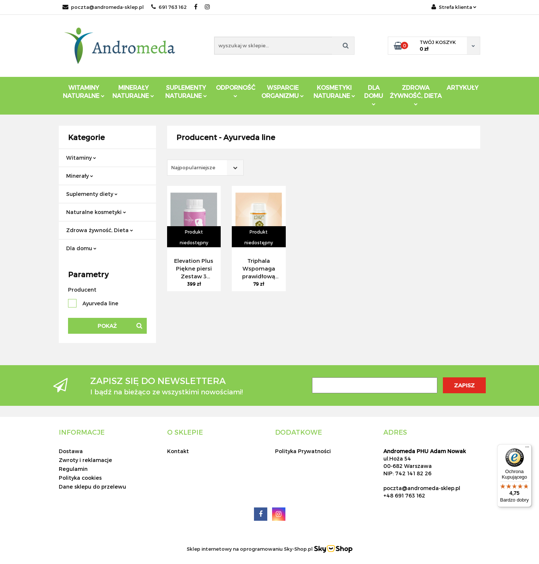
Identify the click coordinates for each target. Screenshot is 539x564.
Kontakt (178, 451)
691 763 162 (169, 7)
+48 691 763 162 (404, 495)
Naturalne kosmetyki (96, 212)
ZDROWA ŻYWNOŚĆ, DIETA (416, 95)
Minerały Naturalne (133, 91)
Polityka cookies (80, 478)
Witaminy (81, 157)
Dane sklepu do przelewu (92, 486)
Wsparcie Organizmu (282, 91)
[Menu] (527, 448)
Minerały (79, 176)
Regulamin (73, 469)
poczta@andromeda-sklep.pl (103, 7)
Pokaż (107, 326)
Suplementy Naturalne (186, 91)
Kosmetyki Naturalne (334, 91)
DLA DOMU (373, 95)
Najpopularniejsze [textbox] (193, 167)
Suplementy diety (92, 194)
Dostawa (71, 451)
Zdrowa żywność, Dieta (99, 230)
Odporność (235, 91)
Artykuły (462, 87)
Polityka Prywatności (303, 451)
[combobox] (205, 168)
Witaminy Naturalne (84, 91)
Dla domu (81, 248)
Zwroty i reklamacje (85, 460)
